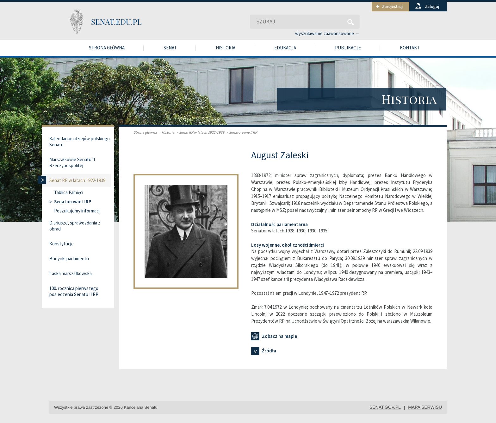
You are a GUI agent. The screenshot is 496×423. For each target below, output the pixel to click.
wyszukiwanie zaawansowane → (327, 33)
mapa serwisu (425, 407)
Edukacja (285, 48)
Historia (225, 48)
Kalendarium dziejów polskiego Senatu (79, 142)
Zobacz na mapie (274, 336)
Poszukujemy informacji (77, 211)
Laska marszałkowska (70, 273)
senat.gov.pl (385, 407)
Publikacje (348, 48)
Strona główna (107, 48)
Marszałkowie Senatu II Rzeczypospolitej (72, 162)
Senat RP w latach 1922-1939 (199, 132)
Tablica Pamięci (68, 192)
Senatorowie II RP (241, 132)
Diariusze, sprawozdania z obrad (74, 226)
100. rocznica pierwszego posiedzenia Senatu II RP (73, 291)
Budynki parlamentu (69, 259)
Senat (170, 48)
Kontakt (410, 48)
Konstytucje (61, 244)
